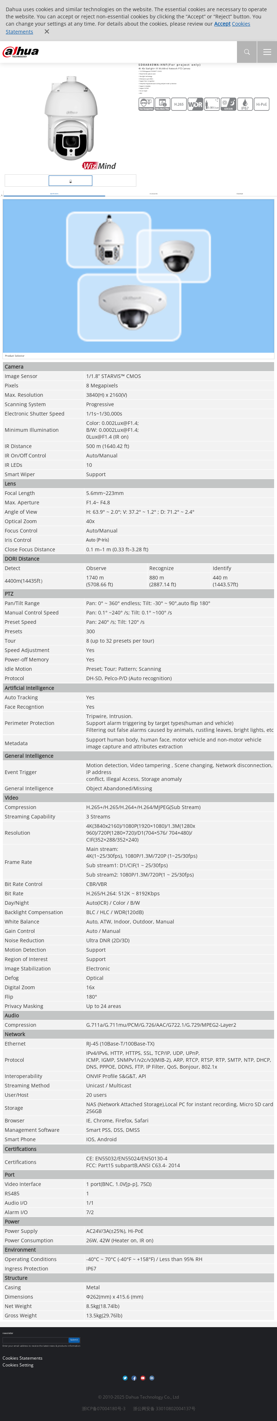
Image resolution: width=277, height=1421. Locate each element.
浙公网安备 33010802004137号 (164, 1408)
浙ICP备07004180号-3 (104, 1408)
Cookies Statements (23, 1358)
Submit (74, 1340)
